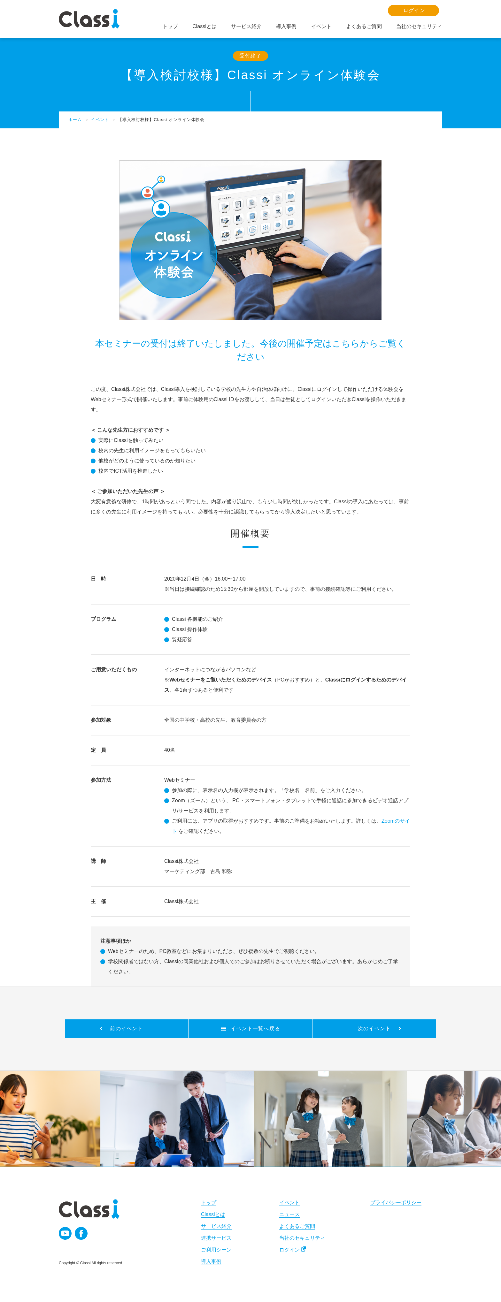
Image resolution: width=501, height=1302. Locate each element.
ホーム (75, 119)
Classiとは (213, 1214)
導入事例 (211, 1261)
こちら (346, 343)
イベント (100, 119)
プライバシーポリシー (395, 1202)
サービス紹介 (216, 1226)
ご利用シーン (216, 1250)
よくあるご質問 (297, 1226)
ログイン (289, 1250)
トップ (208, 1202)
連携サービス (216, 1238)
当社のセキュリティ (302, 1238)
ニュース (289, 1214)
